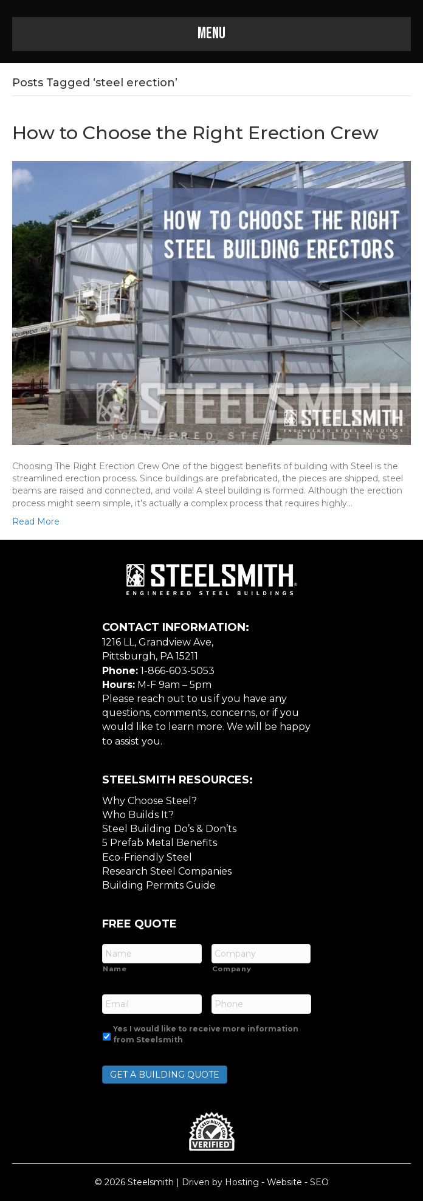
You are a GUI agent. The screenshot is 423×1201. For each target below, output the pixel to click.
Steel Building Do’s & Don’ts (169, 829)
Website (284, 1182)
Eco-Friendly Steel (147, 857)
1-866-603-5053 (177, 670)
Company (232, 969)
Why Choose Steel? (149, 801)
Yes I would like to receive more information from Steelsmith (205, 1034)
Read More (36, 521)
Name (115, 969)
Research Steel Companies (167, 871)
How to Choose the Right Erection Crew (195, 133)
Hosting (242, 1182)
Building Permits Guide (159, 885)
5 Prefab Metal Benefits (159, 842)
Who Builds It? (138, 815)
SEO (319, 1182)
